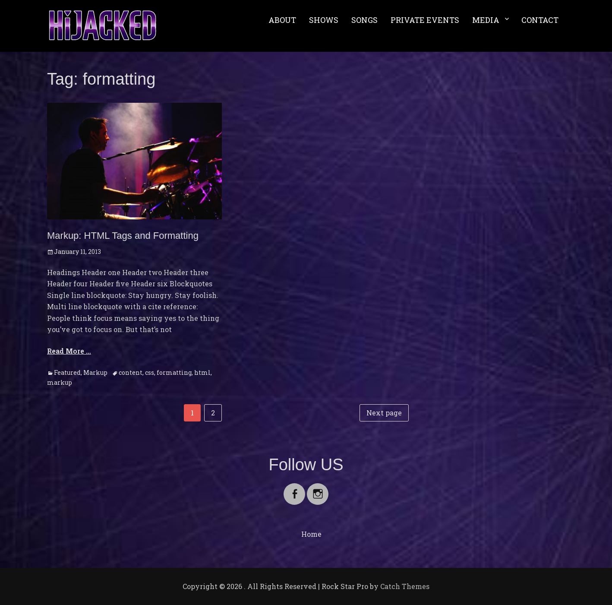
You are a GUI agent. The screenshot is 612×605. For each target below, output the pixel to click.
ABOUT (282, 20)
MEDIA (485, 20)
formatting (174, 372)
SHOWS (323, 20)
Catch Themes (404, 586)
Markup (95, 372)
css (149, 372)
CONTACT (539, 20)
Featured (67, 372)
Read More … (69, 350)
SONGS (364, 20)
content (130, 372)
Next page (384, 412)
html (202, 372)
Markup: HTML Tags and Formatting (123, 235)
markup (59, 382)
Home (311, 533)
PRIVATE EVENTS (425, 20)
